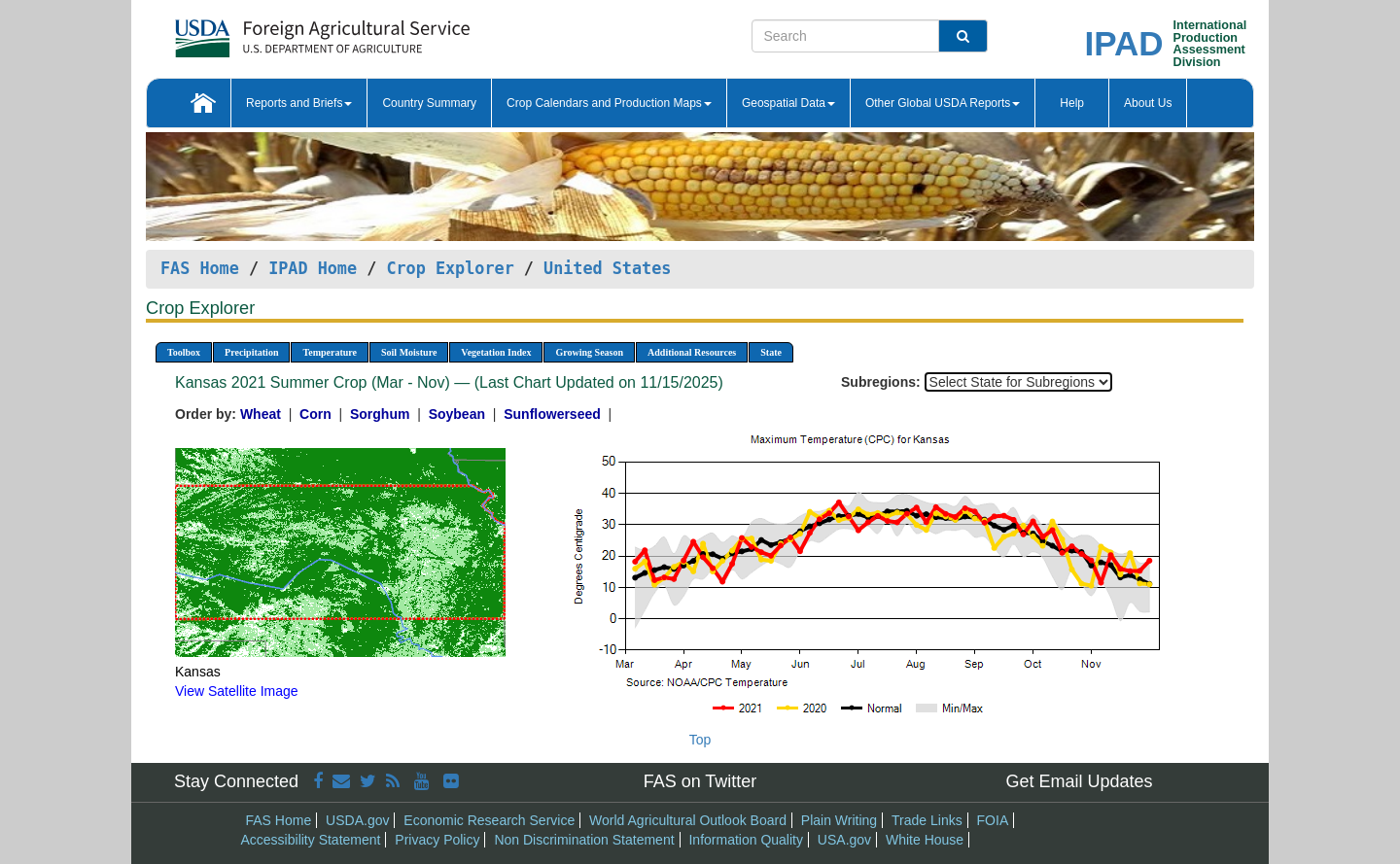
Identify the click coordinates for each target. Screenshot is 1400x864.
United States (607, 268)
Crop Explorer (449, 268)
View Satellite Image (236, 691)
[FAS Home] (273, 31)
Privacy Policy (437, 839)
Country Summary (429, 103)
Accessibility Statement (311, 839)
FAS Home (199, 268)
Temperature (329, 352)
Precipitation (251, 352)
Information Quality (745, 839)
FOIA (993, 820)
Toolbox (183, 352)
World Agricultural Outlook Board (688, 820)
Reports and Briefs (299, 103)
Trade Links (927, 820)
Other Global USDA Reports (942, 103)
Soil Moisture (409, 352)
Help (1072, 103)
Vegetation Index (496, 352)
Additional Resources (692, 352)
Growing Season (589, 352)
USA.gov (844, 839)
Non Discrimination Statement (584, 839)
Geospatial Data (788, 103)
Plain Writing (839, 820)
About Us (1148, 103)
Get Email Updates (1078, 781)
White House (924, 839)
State (771, 352)
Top (700, 739)
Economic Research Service (489, 820)
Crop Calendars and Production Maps (609, 103)
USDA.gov (357, 820)
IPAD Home (312, 268)
